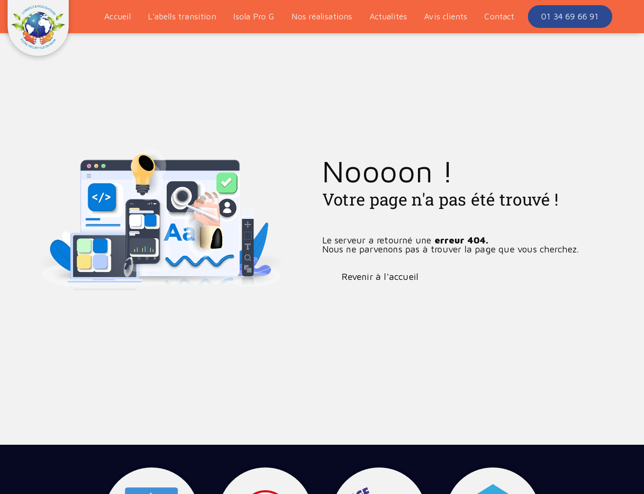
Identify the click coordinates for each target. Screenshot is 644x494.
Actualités (389, 16)
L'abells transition (182, 16)
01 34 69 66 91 (570, 16)
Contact (499, 16)
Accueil (117, 16)
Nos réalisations (322, 16)
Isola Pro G (253, 16)
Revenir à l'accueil (380, 276)
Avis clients (445, 16)
